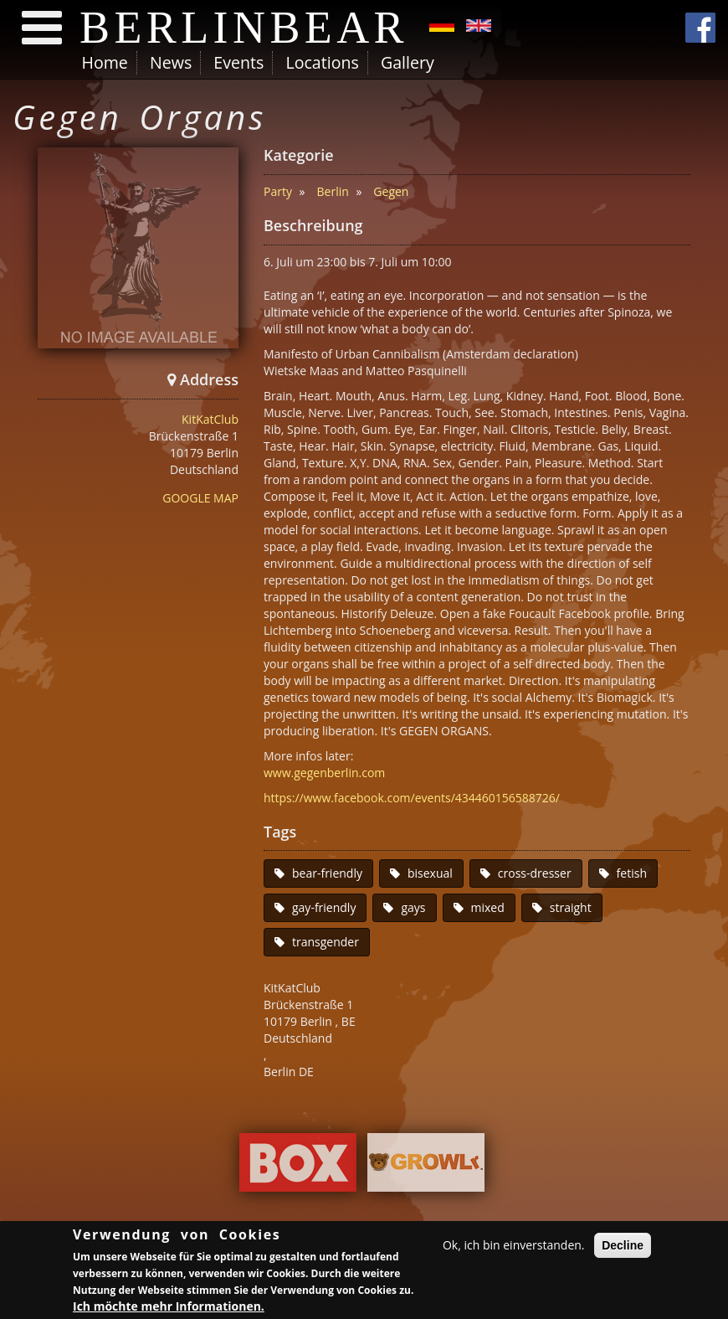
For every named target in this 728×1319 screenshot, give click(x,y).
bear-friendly (327, 873)
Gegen (390, 191)
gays (413, 907)
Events (238, 62)
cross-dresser (535, 873)
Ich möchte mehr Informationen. (168, 1308)
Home (105, 62)
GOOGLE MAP (200, 498)
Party (278, 191)
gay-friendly (324, 907)
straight (571, 907)
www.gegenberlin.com (324, 773)
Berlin (333, 191)
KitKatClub (210, 419)
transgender (325, 942)
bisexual (430, 873)
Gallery (407, 62)
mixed (488, 907)
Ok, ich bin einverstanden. (514, 1247)
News (171, 62)
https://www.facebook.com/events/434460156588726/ (412, 798)
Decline (622, 1247)
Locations (321, 62)
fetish (632, 873)
